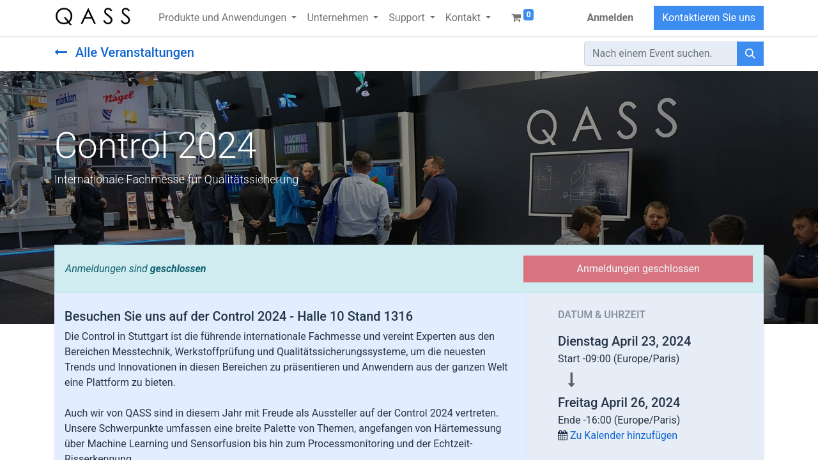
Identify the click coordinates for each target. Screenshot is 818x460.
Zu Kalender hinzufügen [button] (623, 435)
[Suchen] (750, 54)
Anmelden (610, 18)
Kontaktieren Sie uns (708, 18)
